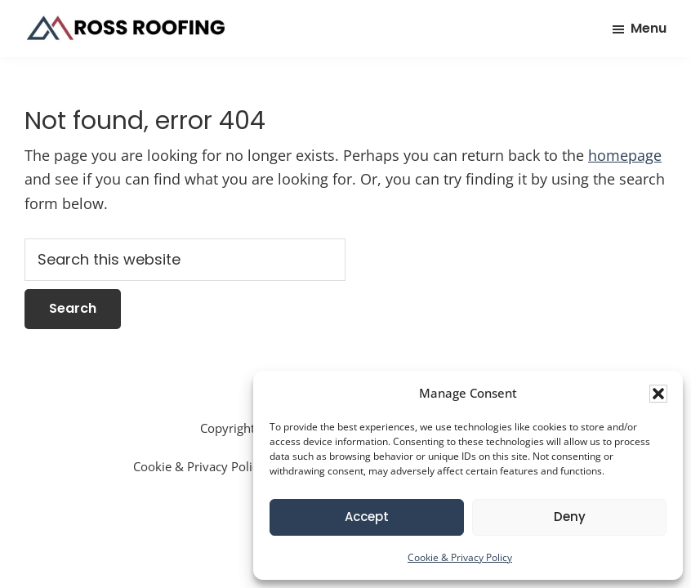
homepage (625, 155)
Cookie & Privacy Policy (460, 557)
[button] (658, 393)
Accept (367, 516)
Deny (570, 516)
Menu (648, 28)
